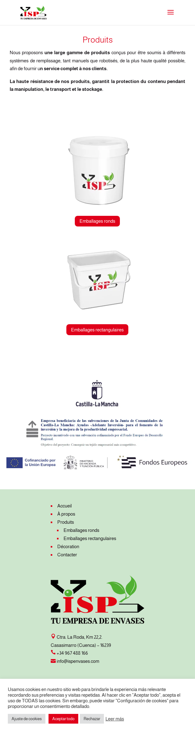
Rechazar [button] (92, 718)
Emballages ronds (97, 221)
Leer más (114, 718)
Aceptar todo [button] (63, 718)
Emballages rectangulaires (97, 329)
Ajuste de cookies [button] (27, 718)
